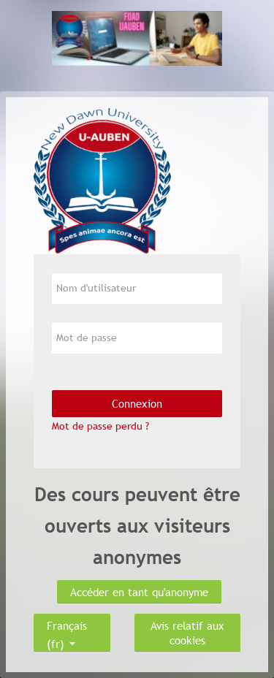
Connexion (137, 403)
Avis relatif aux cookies (187, 632)
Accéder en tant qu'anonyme (139, 591)
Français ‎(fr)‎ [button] (67, 622)
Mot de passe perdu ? (100, 426)
